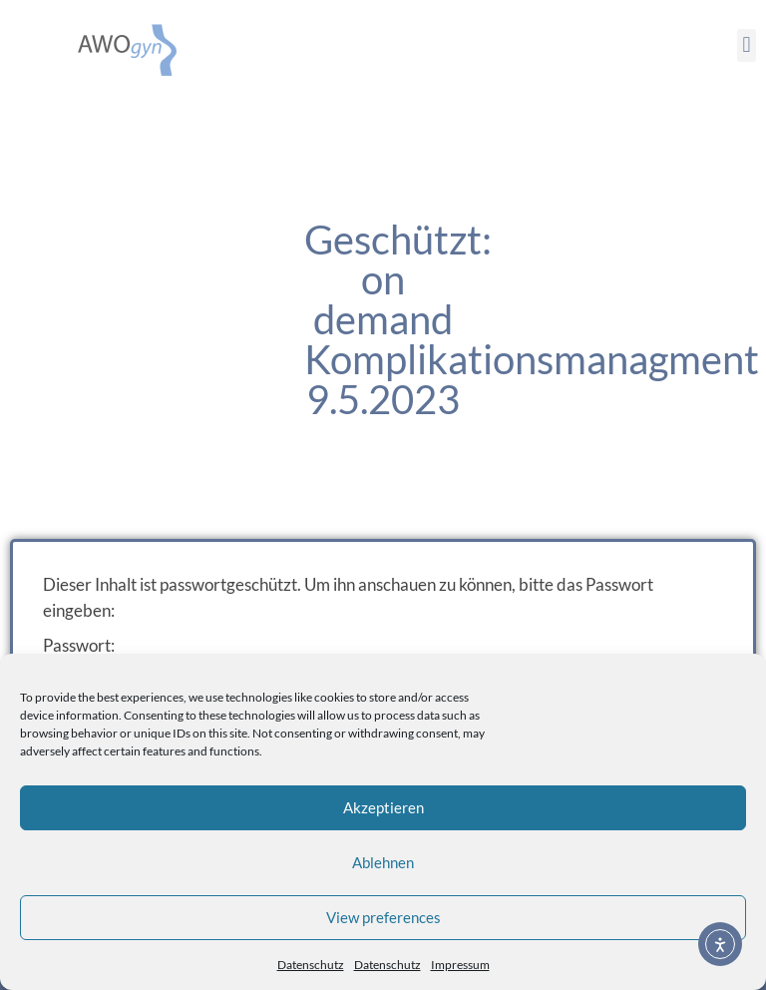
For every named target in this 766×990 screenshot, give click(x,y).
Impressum (460, 964)
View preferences (383, 917)
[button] (746, 45)
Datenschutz (310, 964)
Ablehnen (383, 862)
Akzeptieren (383, 807)
